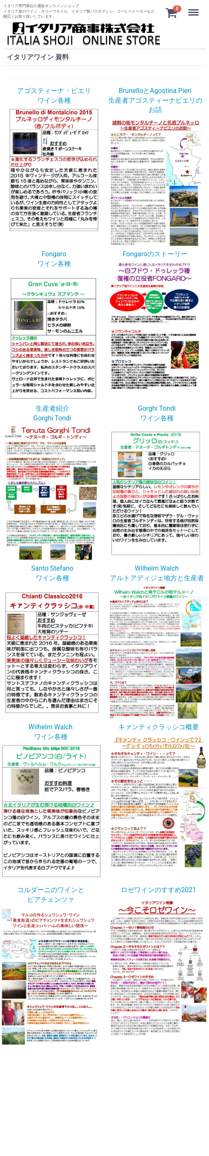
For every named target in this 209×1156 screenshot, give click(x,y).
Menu (194, 8)
